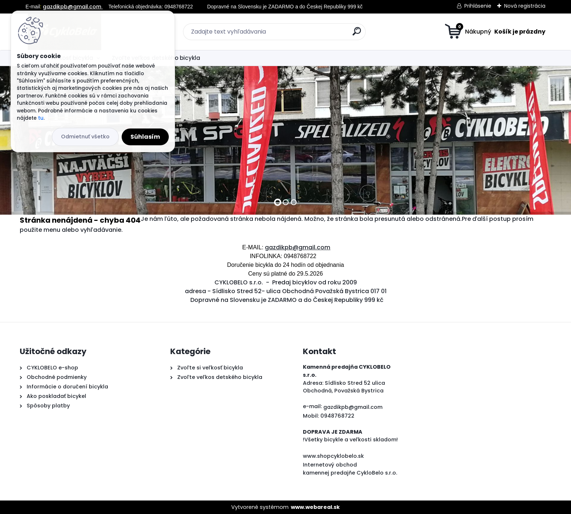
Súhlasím (145, 137)
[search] (357, 34)
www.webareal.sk (315, 507)
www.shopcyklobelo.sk (333, 456)
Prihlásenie (477, 5)
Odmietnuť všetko (85, 136)
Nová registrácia (524, 5)
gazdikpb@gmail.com (73, 6)
